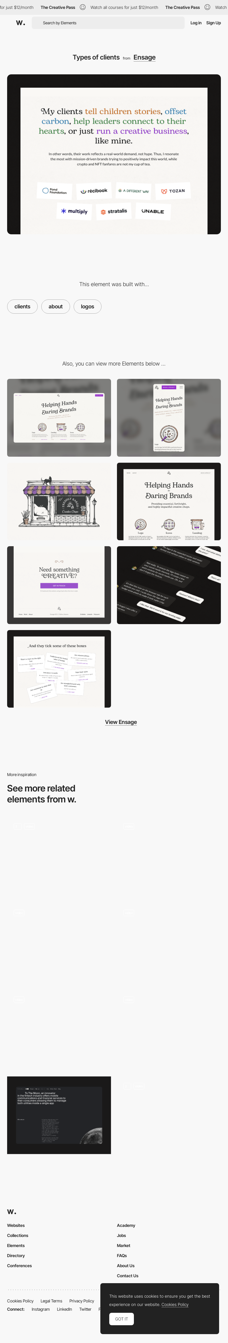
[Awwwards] (20, 22)
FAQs (122, 1255)
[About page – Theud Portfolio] (169, 942)
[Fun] (59, 669)
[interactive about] (169, 1029)
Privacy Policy (81, 1300)
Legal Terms (51, 1300)
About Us (125, 1265)
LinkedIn (64, 1309)
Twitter (85, 1309)
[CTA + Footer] (59, 585)
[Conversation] (169, 585)
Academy (126, 1225)
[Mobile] (169, 418)
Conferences (19, 1265)
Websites (16, 1225)
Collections (17, 1235)
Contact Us (127, 1275)
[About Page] (169, 1115)
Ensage (145, 57)
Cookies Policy (20, 1300)
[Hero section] (169, 502)
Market (123, 1245)
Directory (16, 1255)
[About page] (59, 1029)
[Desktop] (59, 418)
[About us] (59, 855)
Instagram (41, 1309)
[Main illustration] (59, 502)
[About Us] (169, 855)
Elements (16, 1245)
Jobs (121, 1235)
